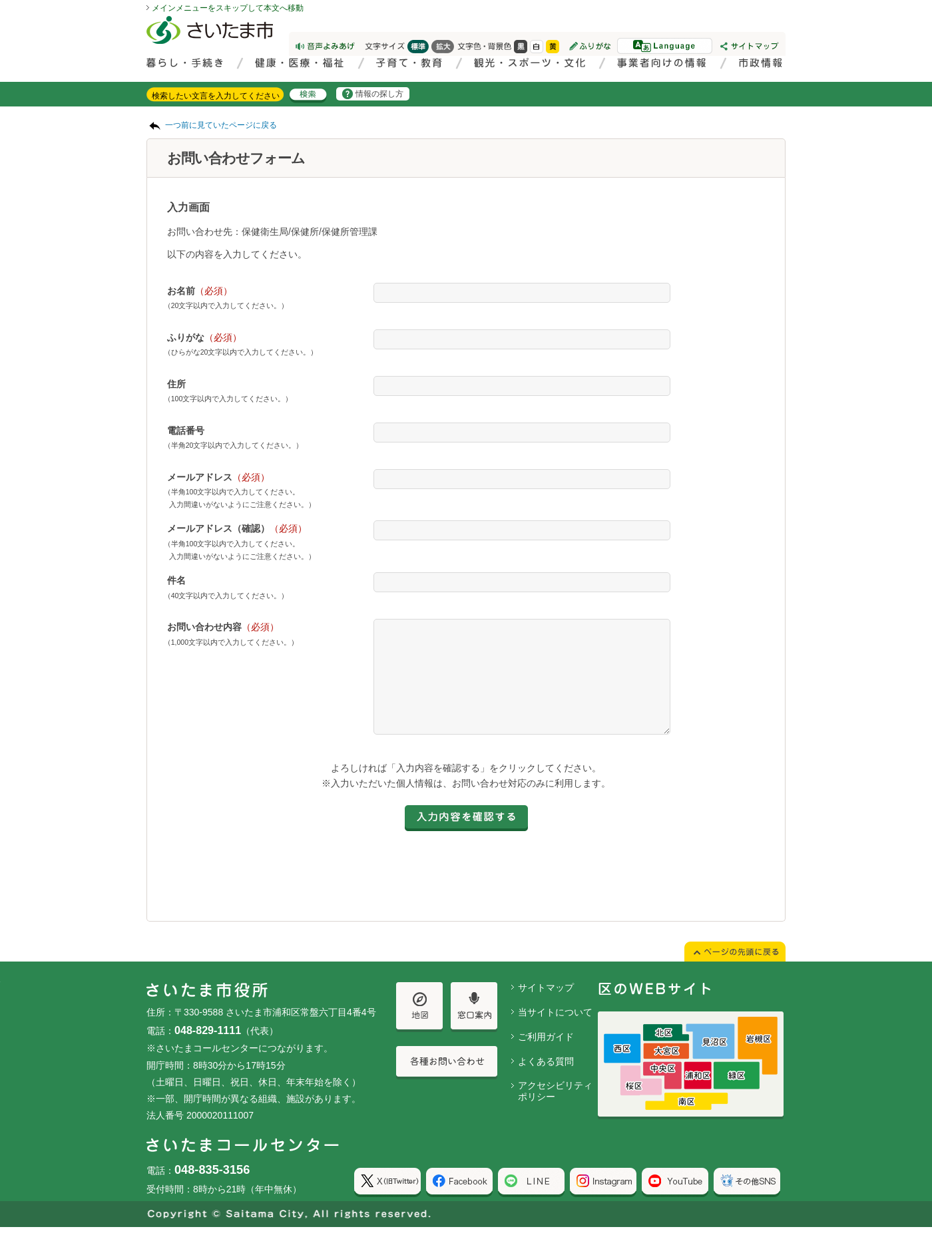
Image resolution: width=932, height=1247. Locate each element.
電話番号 (185, 430)
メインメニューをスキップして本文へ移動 (228, 8)
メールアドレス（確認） (237, 528)
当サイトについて (555, 1032)
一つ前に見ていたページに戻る (221, 125)
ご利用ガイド (546, 1056)
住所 (176, 384)
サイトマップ (546, 1007)
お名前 (199, 290)
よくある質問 (546, 1081)
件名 (176, 580)
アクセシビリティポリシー (555, 1111)
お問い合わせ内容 (223, 627)
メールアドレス (218, 477)
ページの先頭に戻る (0, 0)
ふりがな (204, 337)
